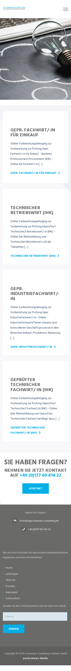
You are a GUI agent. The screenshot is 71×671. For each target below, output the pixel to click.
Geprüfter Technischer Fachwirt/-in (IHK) (27, 430)
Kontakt (35, 488)
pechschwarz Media (35, 658)
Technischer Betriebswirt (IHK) (33, 255)
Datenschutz (13, 598)
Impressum (11, 592)
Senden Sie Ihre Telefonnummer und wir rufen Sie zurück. (34, 606)
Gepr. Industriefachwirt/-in (31, 347)
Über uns (10, 580)
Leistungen (12, 574)
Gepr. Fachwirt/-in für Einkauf (33, 173)
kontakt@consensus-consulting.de (39, 521)
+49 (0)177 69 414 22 (40, 475)
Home (9, 568)
